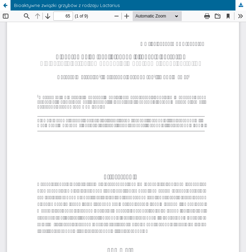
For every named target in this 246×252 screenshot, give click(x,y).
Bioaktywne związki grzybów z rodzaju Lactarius (67, 5)
